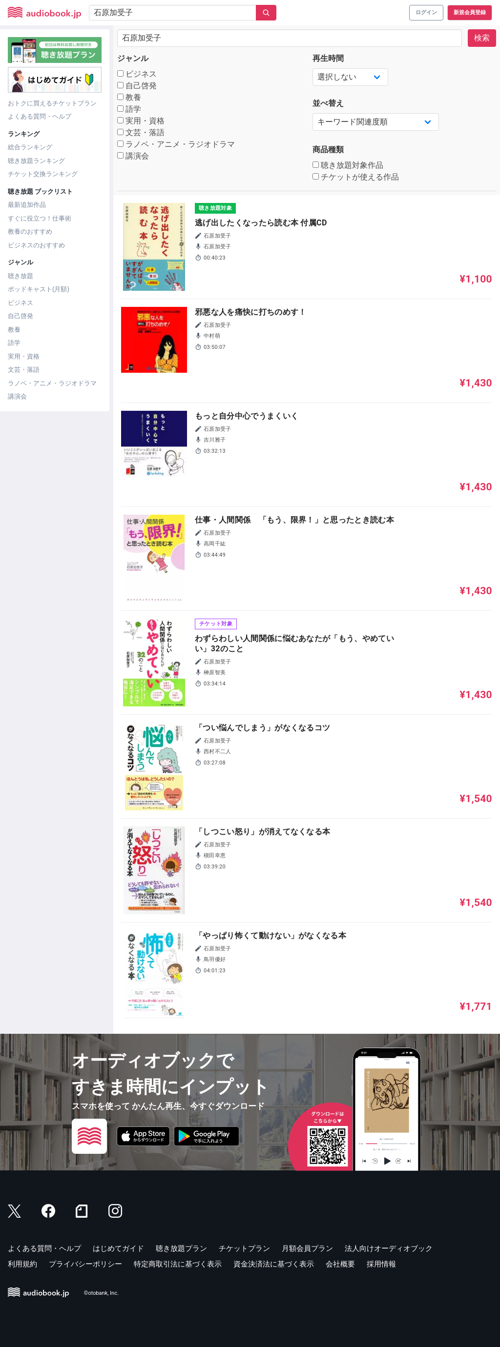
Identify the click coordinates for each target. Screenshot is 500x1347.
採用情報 (381, 1264)
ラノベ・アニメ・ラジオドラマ (52, 383)
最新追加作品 (27, 204)
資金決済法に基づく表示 (273, 1264)
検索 (482, 37)
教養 (14, 329)
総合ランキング (30, 147)
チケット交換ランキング (43, 174)
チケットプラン (244, 1248)
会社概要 (340, 1264)
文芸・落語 (24, 369)
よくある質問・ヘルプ (39, 116)
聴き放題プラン (181, 1248)
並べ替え (328, 103)
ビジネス (20, 302)
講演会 (17, 396)
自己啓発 (20, 316)
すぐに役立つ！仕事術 (39, 218)
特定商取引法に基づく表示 (178, 1264)
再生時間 (328, 58)
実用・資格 (24, 356)
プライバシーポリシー (85, 1264)
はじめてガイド (118, 1248)
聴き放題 (20, 276)
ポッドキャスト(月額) (38, 289)
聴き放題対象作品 (347, 165)
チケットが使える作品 (355, 176)
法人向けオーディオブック (389, 1248)
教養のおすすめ (30, 231)
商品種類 (328, 149)
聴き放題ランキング (36, 160)
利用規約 (22, 1264)
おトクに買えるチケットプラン (52, 103)
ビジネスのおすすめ (36, 245)
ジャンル (132, 58)
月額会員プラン (307, 1248)
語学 (14, 342)
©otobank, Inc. (101, 1293)
